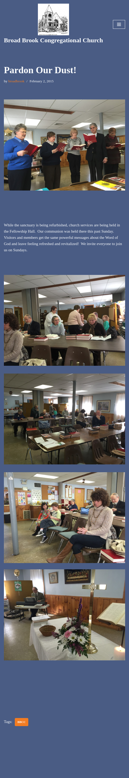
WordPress (79, 773)
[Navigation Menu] (119, 24)
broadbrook (16, 81)
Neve (45, 773)
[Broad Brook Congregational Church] (53, 24)
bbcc (21, 721)
